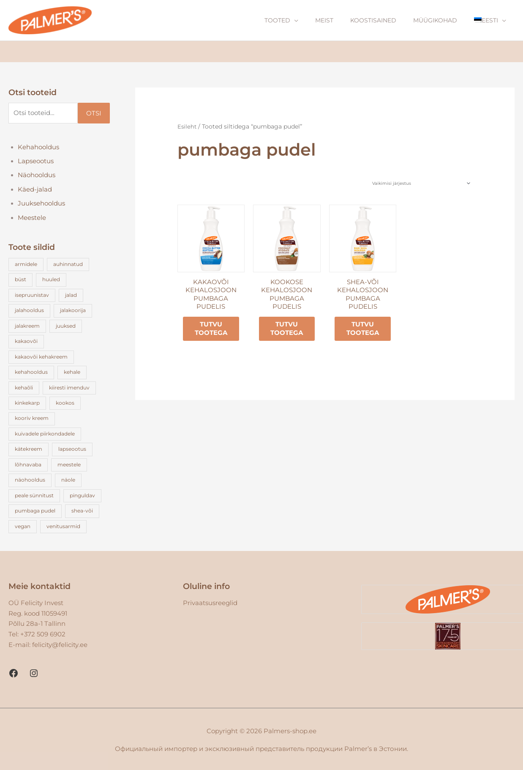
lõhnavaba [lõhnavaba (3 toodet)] (28, 463)
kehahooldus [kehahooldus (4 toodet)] (31, 372)
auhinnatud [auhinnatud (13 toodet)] (68, 265)
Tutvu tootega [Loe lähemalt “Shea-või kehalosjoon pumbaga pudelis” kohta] (363, 330)
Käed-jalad (35, 191)
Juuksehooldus (41, 205)
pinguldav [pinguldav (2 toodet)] (82, 493)
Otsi (93, 114)
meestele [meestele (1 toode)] (69, 463)
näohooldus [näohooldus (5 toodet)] (30, 478)
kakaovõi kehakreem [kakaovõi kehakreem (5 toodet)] (41, 356)
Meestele (32, 219)
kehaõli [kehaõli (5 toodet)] (24, 387)
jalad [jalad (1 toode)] (71, 296)
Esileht (187, 126)
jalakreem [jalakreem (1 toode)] (27, 326)
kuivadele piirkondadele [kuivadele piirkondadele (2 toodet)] (45, 433)
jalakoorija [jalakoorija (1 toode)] (73, 311)
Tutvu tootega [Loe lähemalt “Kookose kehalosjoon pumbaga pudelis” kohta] (288, 330)
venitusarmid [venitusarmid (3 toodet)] (64, 524)
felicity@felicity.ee (59, 642)
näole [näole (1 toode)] (69, 478)
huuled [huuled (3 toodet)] (51, 280)
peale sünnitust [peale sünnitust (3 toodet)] (34, 493)
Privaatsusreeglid (210, 601)
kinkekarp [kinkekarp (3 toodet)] (27, 402)
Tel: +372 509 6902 (36, 632)
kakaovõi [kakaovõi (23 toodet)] (26, 341)
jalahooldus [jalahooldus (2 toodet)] (29, 311)
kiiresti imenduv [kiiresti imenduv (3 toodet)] (69, 387)
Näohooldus (37, 177)
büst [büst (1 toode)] (20, 280)
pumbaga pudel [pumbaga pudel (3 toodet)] (35, 509)
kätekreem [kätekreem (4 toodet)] (28, 448)
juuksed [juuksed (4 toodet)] (66, 326)
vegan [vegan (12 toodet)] (22, 524)
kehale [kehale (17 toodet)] (72, 372)
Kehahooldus (39, 148)
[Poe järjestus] (420, 184)
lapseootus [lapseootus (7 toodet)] (73, 448)
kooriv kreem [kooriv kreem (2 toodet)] (32, 417)
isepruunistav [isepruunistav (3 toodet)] (32, 296)
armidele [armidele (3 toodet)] (26, 265)
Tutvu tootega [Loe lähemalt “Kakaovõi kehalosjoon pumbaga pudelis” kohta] (212, 330)
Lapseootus (36, 162)
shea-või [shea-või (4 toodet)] (82, 509)
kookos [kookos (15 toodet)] (65, 402)
